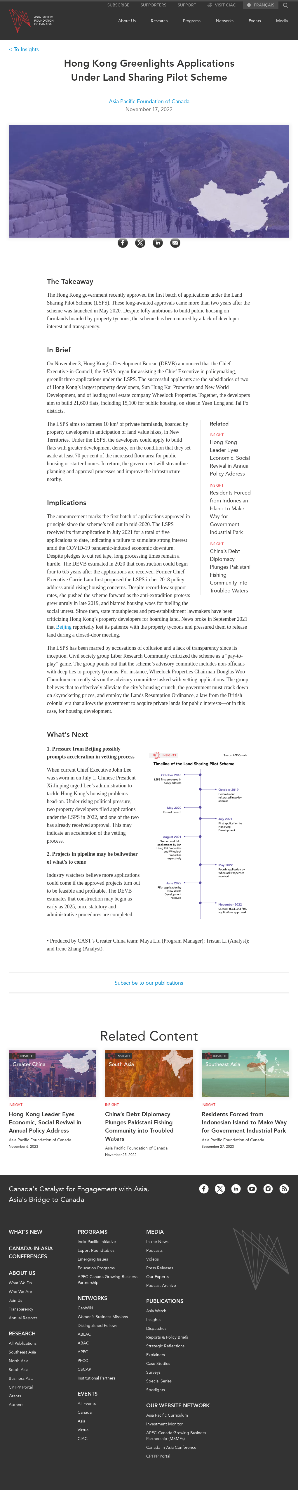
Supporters (153, 5)
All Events (87, 1403)
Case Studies (158, 1363)
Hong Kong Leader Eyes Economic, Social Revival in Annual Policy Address (230, 458)
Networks (224, 20)
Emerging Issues (93, 1259)
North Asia (18, 1360)
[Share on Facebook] (123, 243)
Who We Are (20, 1291)
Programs (192, 20)
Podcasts (154, 1250)
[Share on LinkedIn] (158, 243)
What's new (25, 1232)
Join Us (15, 1300)
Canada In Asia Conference (171, 1447)
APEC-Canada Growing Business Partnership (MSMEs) (176, 1435)
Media (282, 20)
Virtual (83, 1429)
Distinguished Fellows (97, 1325)
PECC (83, 1360)
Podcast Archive (161, 1285)
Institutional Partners (96, 1378)
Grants (15, 1396)
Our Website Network (178, 1405)
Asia (81, 1421)
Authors (16, 1404)
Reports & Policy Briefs (167, 1337)
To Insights (26, 49)
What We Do (20, 1282)
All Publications (22, 1343)
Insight (217, 435)
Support (187, 5)
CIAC (83, 1438)
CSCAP (84, 1369)
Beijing (64, 627)
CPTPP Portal (21, 1387)
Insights (153, 1319)
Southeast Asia (22, 1352)
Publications (164, 1301)
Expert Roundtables (96, 1250)
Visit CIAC (222, 5)
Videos (152, 1259)
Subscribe (118, 5)
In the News (157, 1241)
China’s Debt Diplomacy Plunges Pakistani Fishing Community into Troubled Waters (139, 1126)
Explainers (155, 1354)
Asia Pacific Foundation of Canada (149, 101)
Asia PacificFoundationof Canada (44, 20)
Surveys (153, 1372)
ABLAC (84, 1334)
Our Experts (157, 1276)
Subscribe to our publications (149, 983)
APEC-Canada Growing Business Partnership (107, 1279)
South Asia (18, 1369)
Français (264, 5)
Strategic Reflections (165, 1346)
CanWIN (85, 1308)
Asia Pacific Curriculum (167, 1415)
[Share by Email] (175, 243)
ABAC (83, 1343)
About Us (127, 20)
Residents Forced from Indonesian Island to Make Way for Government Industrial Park (244, 1122)
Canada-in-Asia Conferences (31, 1252)
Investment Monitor (164, 1424)
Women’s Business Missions (103, 1316)
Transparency (21, 1309)
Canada (85, 1412)
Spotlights (155, 1389)
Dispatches (156, 1328)
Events (255, 20)
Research (159, 20)
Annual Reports (23, 1318)
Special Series (159, 1381)
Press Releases (159, 1268)
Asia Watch (156, 1310)
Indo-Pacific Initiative (97, 1241)
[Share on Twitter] (140, 243)
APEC (83, 1351)
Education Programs (96, 1268)
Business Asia (21, 1378)
